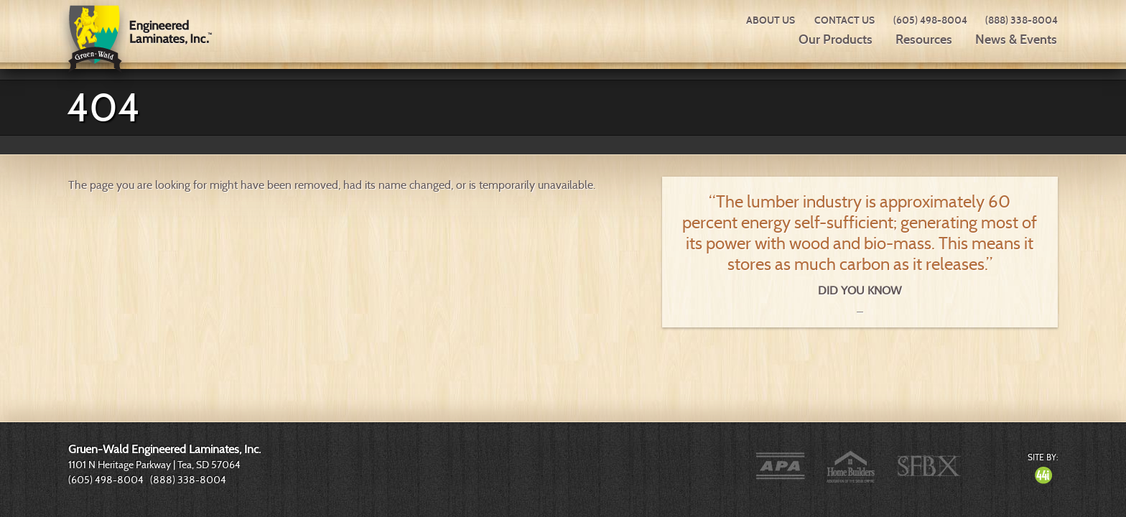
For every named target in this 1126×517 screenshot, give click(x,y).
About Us (770, 20)
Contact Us (844, 20)
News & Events (1016, 39)
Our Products (836, 39)
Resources (923, 39)
